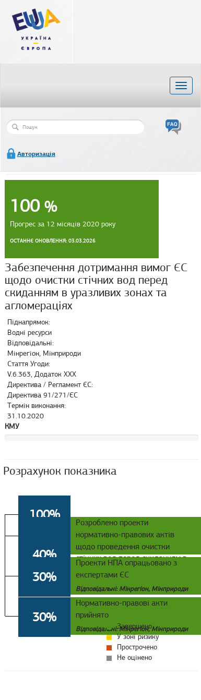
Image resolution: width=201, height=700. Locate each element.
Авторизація (36, 154)
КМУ (12, 426)
